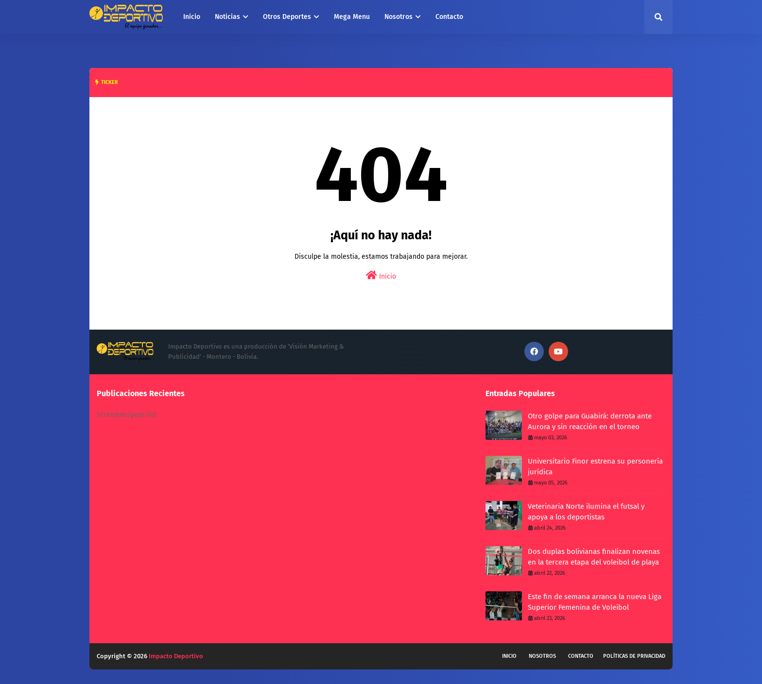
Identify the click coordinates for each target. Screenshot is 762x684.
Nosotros (542, 656)
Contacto (580, 656)
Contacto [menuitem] (449, 17)
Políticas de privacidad (634, 656)
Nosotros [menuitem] (398, 17)
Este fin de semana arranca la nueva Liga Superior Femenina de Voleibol (594, 602)
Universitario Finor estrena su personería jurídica (595, 467)
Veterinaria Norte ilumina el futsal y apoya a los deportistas (586, 512)
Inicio (381, 275)
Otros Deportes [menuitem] (287, 17)
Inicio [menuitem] (191, 17)
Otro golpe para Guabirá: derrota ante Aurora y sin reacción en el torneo (590, 422)
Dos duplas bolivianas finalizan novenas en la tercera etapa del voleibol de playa (594, 557)
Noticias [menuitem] (227, 17)
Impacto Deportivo (176, 656)
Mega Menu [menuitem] (352, 17)
